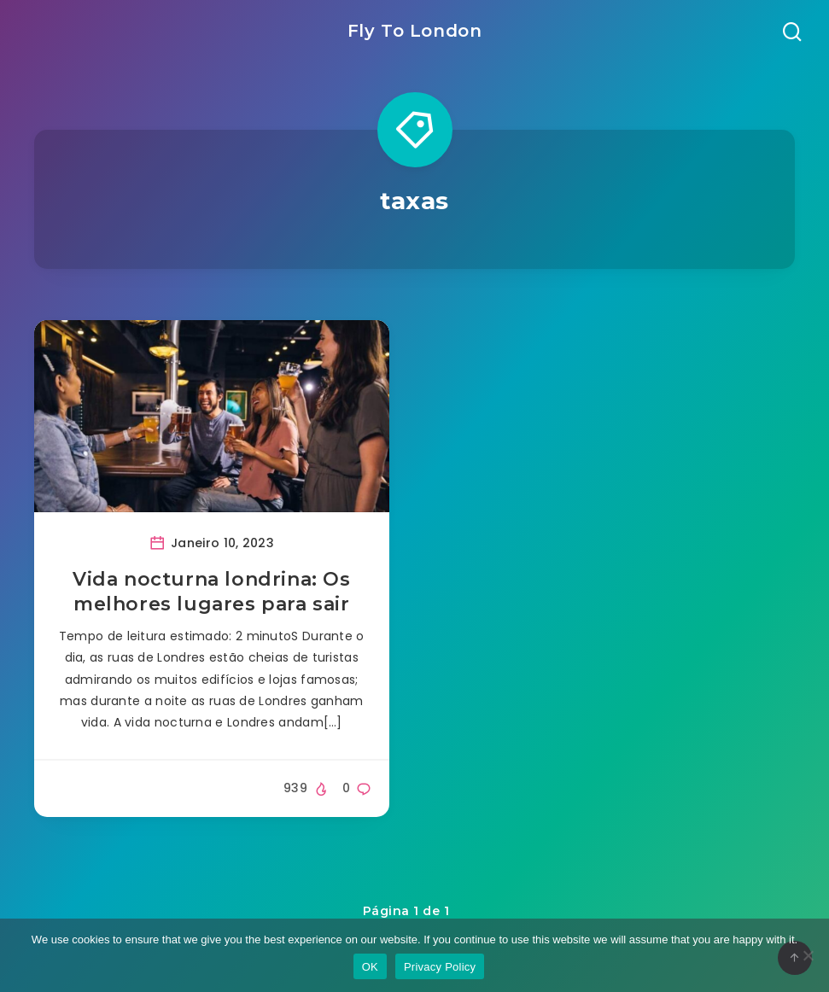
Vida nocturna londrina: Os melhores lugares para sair (212, 592)
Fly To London (414, 30)
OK (370, 966)
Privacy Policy (440, 966)
